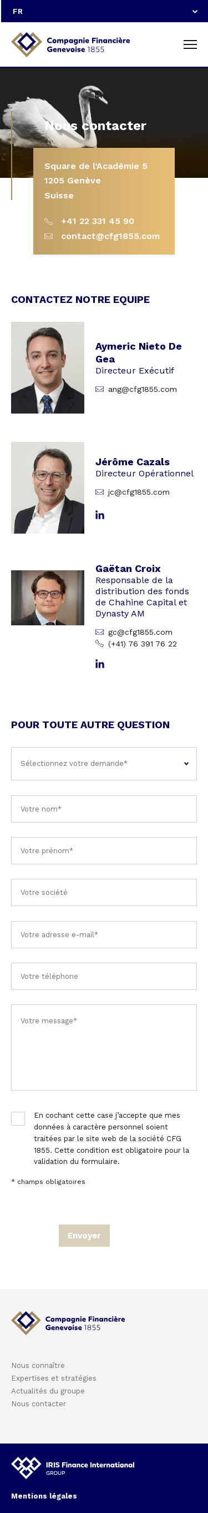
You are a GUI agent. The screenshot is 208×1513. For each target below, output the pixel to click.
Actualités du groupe (48, 1391)
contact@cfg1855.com (110, 236)
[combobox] (104, 11)
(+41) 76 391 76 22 (142, 643)
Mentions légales (44, 1496)
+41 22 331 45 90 (97, 221)
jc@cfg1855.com (139, 491)
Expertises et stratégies (54, 1378)
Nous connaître (38, 1365)
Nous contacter (38, 1404)
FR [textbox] (18, 11)
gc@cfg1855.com (140, 632)
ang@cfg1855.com (142, 389)
